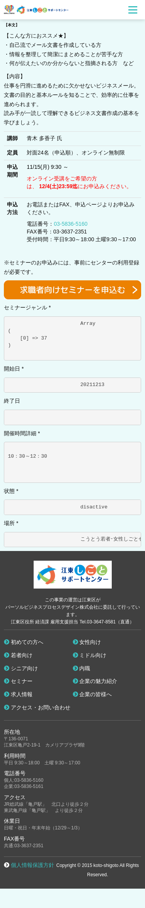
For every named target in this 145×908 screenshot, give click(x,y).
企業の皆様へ (92, 694)
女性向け (87, 642)
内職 (81, 668)
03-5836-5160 (70, 224)
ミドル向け (90, 655)
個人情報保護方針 (32, 865)
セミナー (18, 681)
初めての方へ (23, 642)
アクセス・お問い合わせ (37, 707)
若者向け (18, 655)
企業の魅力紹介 (95, 681)
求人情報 (18, 694)
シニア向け (21, 668)
